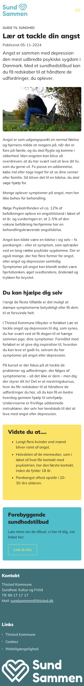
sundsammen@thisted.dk (32, 600)
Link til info (22, 549)
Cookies (11, 641)
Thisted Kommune (20, 634)
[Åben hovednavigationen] (79, 10)
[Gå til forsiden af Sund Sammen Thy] (13, 10)
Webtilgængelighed (22, 649)
